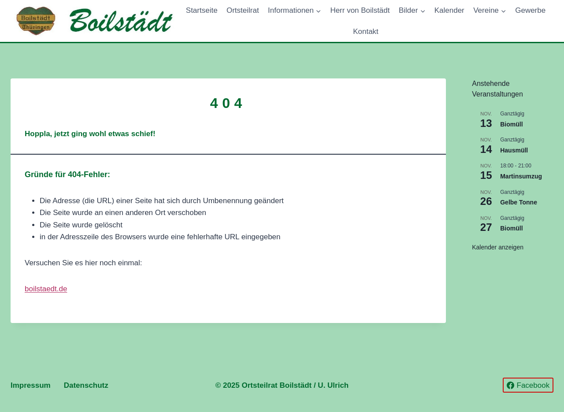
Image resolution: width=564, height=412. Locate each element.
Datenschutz (86, 385)
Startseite (202, 10)
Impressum (31, 385)
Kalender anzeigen (497, 247)
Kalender (449, 10)
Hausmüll (514, 150)
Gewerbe (530, 10)
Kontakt (365, 31)
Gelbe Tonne (518, 202)
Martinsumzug (521, 176)
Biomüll (511, 124)
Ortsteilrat (242, 10)
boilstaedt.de (46, 289)
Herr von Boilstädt (360, 10)
